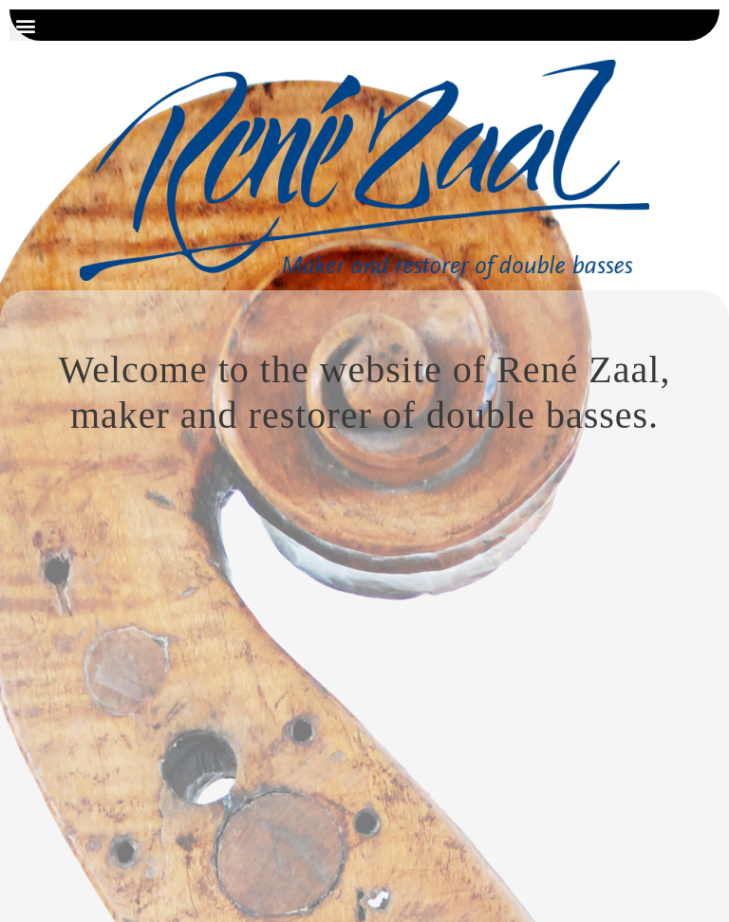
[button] (25, 25)
